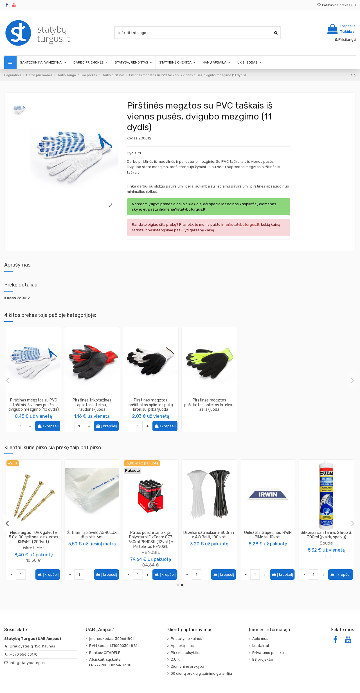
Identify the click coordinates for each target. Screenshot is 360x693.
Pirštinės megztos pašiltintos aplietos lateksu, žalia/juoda (209, 405)
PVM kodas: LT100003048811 (114, 646)
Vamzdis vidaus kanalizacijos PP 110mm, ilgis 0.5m (92, 535)
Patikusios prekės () (336, 5)
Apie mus (260, 638)
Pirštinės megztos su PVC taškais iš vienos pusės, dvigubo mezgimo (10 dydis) (33, 405)
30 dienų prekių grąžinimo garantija (201, 673)
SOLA (150, 538)
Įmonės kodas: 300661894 (112, 638)
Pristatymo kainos (186, 638)
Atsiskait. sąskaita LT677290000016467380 (110, 662)
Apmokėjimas (182, 646)
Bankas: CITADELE (104, 653)
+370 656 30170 (23, 654)
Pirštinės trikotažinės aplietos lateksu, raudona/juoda (92, 405)
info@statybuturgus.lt (29, 663)
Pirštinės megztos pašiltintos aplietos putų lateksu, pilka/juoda (151, 405)
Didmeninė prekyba (187, 666)
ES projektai (262, 659)
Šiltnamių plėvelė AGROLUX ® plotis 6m (326, 535)
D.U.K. (175, 659)
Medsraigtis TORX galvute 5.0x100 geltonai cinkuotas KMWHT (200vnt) (267, 537)
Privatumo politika (268, 653)
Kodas (132, 138)
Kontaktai (260, 646)
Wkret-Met (267, 547)
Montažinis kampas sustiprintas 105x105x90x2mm (209, 537)
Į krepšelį (47, 426)
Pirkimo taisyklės (185, 653)
